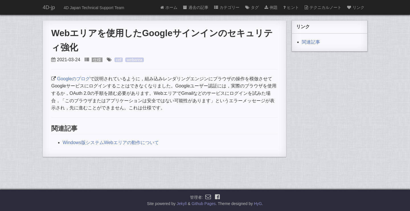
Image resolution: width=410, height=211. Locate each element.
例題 (271, 7)
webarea (134, 60)
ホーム (168, 7)
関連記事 (311, 42)
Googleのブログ (73, 78)
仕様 (97, 60)
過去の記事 (195, 7)
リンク (355, 7)
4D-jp (49, 7)
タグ (252, 7)
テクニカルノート (323, 7)
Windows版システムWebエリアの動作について (111, 142)
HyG (258, 203)
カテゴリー (226, 7)
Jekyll (182, 203)
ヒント (291, 7)
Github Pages (204, 203)
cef (118, 60)
